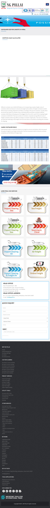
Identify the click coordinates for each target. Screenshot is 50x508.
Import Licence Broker (7, 421)
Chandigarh (4, 455)
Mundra (3, 458)
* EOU (3, 430)
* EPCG (3, 426)
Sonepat (4, 460)
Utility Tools (6, 390)
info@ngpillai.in (11, 297)
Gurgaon (4, 453)
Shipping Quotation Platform (8, 479)
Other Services (6, 403)
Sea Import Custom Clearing (8, 362)
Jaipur (3, 465)
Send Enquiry (9, 182)
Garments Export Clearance (8, 367)
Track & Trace (5, 485)
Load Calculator (5, 481)
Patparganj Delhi (5, 443)
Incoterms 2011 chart (7, 393)
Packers (4, 418)
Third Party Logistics (6, 411)
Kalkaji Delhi (4, 444)
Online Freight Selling (6, 420)
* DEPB (3, 425)
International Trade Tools (7, 395)
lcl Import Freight (6, 382)
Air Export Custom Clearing (8, 369)
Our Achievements (6, 356)
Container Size (5, 396)
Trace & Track (5, 398)
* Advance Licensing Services (8, 428)
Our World (4, 355)
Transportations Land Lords (8, 414)
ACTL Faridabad (5, 448)
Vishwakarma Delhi (6, 446)
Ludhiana (4, 450)
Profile (3, 349)
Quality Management (6, 351)
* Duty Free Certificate (7, 423)
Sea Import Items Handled (8, 371)
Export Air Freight (6, 385)
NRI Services (4, 409)
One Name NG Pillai (6, 353)
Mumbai (4, 462)
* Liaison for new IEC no (7, 432)
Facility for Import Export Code (9, 407)
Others (3, 433)
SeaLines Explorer (6, 483)
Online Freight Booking (7, 387)
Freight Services (7, 376)
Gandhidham (5, 463)
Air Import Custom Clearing (8, 364)
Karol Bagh (4, 456)
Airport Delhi (4, 441)
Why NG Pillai (6, 347)
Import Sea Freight (6, 378)
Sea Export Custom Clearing (8, 366)
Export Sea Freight (6, 384)
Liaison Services (5, 413)
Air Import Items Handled (7, 373)
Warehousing (5, 416)
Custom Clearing (7, 360)
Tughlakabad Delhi (6, 439)
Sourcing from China (6, 406)
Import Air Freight (6, 380)
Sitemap (4, 400)
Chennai (4, 451)
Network (4, 437)
